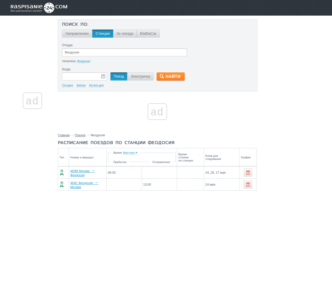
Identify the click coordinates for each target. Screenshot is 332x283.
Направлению (79, 33)
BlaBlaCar (150, 33)
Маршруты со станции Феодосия (283, 258)
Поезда (82, 135)
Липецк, (280, 204)
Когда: (68, 69)
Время (141, 152)
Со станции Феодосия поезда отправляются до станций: (285, 192)
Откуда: (69, 45)
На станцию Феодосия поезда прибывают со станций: (283, 226)
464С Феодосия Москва (89, 183)
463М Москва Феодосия (89, 172)
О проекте (191, 267)
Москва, (266, 204)
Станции (104, 33)
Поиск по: (77, 24)
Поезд (120, 76)
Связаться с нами (166, 267)
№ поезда (127, 33)
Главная (66, 135)
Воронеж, (295, 204)
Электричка (142, 76)
